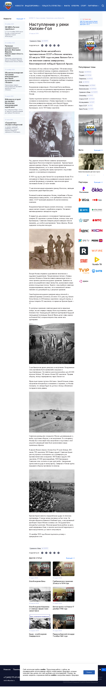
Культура (75, 6)
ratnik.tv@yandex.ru (9, 680)
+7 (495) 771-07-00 (12, 677)
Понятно (89, 672)
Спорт (83, 6)
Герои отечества (40, 18)
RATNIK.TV (32, 18)
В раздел (20, 19)
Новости (19, 6)
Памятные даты (19, 669)
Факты (67, 6)
